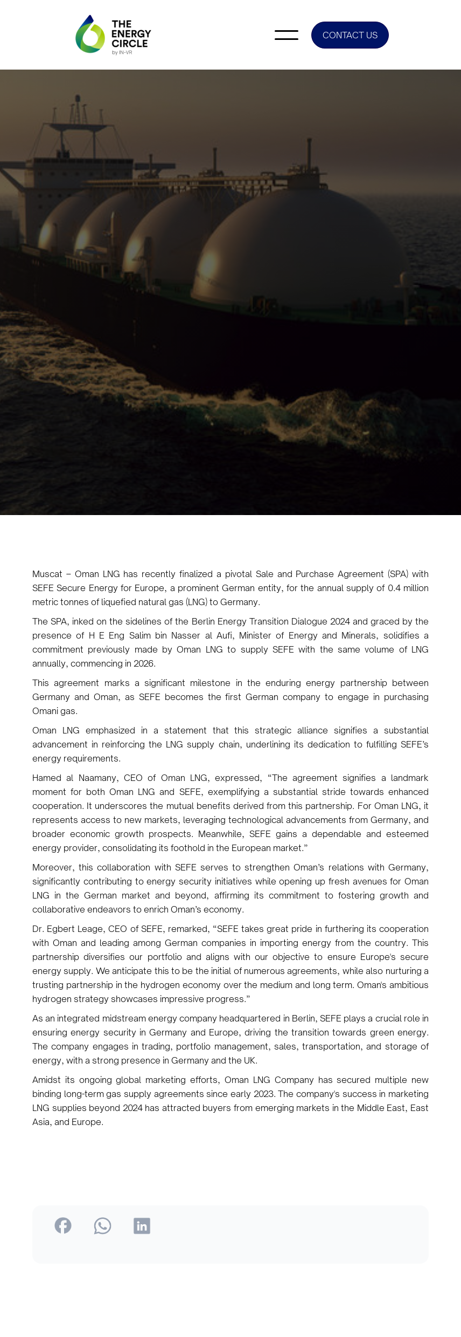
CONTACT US (350, 35)
